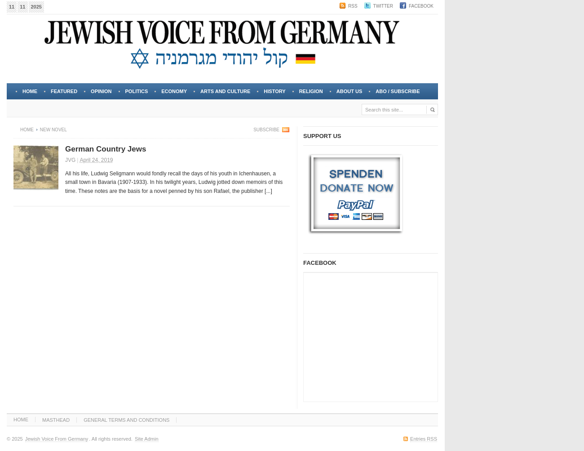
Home (29, 91)
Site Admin (147, 439)
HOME (20, 419)
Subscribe (266, 129)
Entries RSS (423, 439)
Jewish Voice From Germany (56, 439)
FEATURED (64, 91)
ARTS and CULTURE (225, 91)
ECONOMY (174, 91)
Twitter (383, 6)
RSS (353, 6)
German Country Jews (105, 149)
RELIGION (311, 91)
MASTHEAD (56, 420)
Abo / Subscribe (398, 91)
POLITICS (136, 91)
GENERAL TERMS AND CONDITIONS (126, 420)
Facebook (421, 6)
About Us (348, 94)
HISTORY (274, 91)
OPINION (101, 91)
